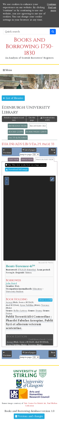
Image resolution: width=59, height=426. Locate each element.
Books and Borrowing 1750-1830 (29, 46)
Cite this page (32, 119)
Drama (39, 311)
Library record (45, 300)
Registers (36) (38, 125)
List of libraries (13, 98)
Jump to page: (26, 154)
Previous (7, 151)
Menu (7, 70)
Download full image (17, 169)
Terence (45, 305)
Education (37, 289)
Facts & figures (18, 137)
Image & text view (44, 159)
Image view (27, 159)
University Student (14, 292)
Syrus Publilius (27, 305)
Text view (13, 159)
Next (53, 151)
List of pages (29, 150)
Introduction (18, 125)
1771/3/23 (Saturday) (27, 270)
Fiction (9, 313)
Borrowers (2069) (36, 131)
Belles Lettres (20, 311)
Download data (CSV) (48, 119)
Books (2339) (16, 131)
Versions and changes (29, 416)
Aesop (9, 302)
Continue (51, 4)
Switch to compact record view (14, 119)
